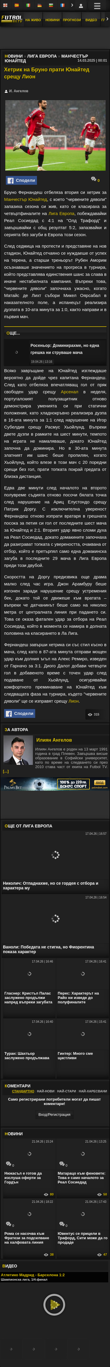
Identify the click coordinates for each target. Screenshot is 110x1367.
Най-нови (46, 1091)
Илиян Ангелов (54, 740)
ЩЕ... (13, 333)
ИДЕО (9, 1266)
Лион (73, 700)
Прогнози (72, 20)
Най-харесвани (93, 1091)
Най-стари (66, 1091)
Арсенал (69, 391)
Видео (91, 20)
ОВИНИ (14, 1133)
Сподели (21, 181)
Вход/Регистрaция (54, 1114)
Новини (52, 20)
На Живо (33, 20)
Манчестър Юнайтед (25, 199)
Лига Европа (61, 213)
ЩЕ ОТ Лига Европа (28, 826)
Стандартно (23, 1091)
